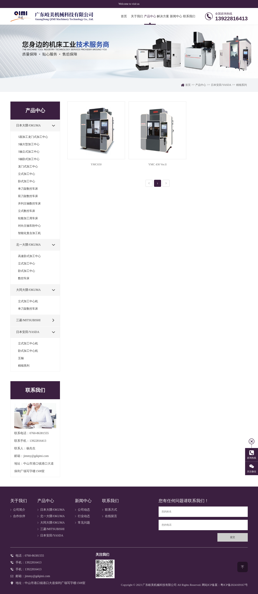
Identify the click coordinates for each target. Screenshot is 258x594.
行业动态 (84, 516)
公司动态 (84, 509)
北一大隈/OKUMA (52, 516)
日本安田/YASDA (221, 85)
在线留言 (111, 516)
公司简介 (19, 509)
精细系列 (241, 85)
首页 (124, 16)
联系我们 (189, 16)
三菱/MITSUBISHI (52, 529)
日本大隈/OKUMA (52, 509)
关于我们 (137, 16)
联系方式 (111, 509)
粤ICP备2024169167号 (234, 584)
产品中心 (150, 16)
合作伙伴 (19, 516)
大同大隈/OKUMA (52, 522)
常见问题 (84, 522)
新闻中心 (176, 16)
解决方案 (163, 16)
